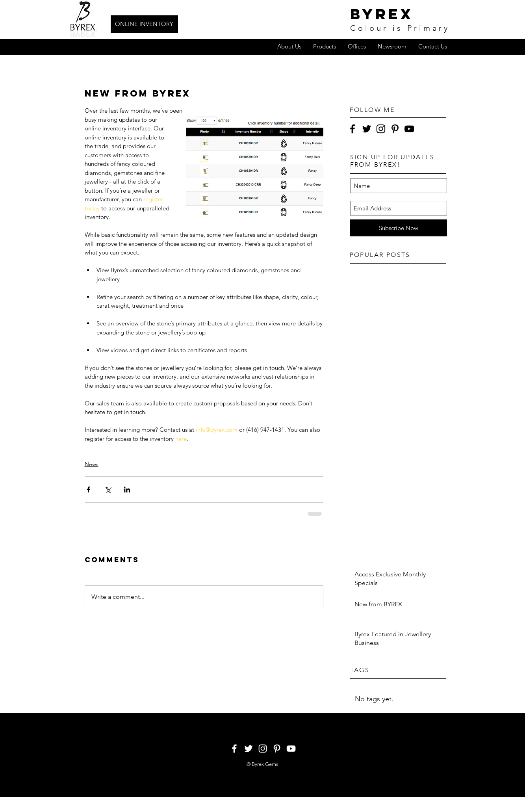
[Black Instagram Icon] (381, 129)
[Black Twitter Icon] (367, 129)
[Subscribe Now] (398, 227)
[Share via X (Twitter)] (107, 489)
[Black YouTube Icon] (409, 129)
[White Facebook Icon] (234, 748)
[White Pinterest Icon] (276, 748)
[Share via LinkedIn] (127, 489)
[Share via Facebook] (88, 489)
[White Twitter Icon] (248, 748)
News (91, 464)
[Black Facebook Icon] (352, 129)
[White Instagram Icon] (262, 748)
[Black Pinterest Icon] (395, 129)
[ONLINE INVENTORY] (144, 24)
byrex (382, 14)
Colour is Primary (400, 28)
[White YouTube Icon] (291, 748)
